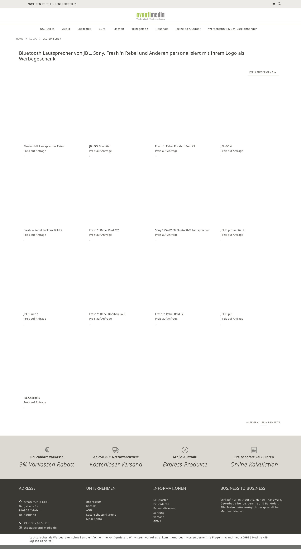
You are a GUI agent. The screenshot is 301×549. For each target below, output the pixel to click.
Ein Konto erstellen (63, 4)
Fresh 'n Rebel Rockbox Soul (107, 314)
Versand (159, 517)
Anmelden (34, 4)
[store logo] (150, 16)
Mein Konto (94, 519)
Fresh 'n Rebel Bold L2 (169, 314)
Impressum (94, 502)
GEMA (157, 521)
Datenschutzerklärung (101, 514)
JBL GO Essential (99, 146)
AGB (89, 510)
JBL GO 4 (226, 146)
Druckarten (161, 500)
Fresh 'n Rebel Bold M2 (104, 230)
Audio (33, 38)
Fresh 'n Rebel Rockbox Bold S (43, 230)
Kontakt (91, 506)
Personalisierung (164, 508)
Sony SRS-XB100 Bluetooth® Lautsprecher (182, 230)
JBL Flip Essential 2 (233, 230)
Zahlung (159, 512)
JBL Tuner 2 (31, 314)
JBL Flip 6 (226, 314)
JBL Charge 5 (32, 397)
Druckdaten (161, 504)
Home (19, 38)
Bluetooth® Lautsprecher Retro (44, 146)
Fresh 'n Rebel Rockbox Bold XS (175, 146)
